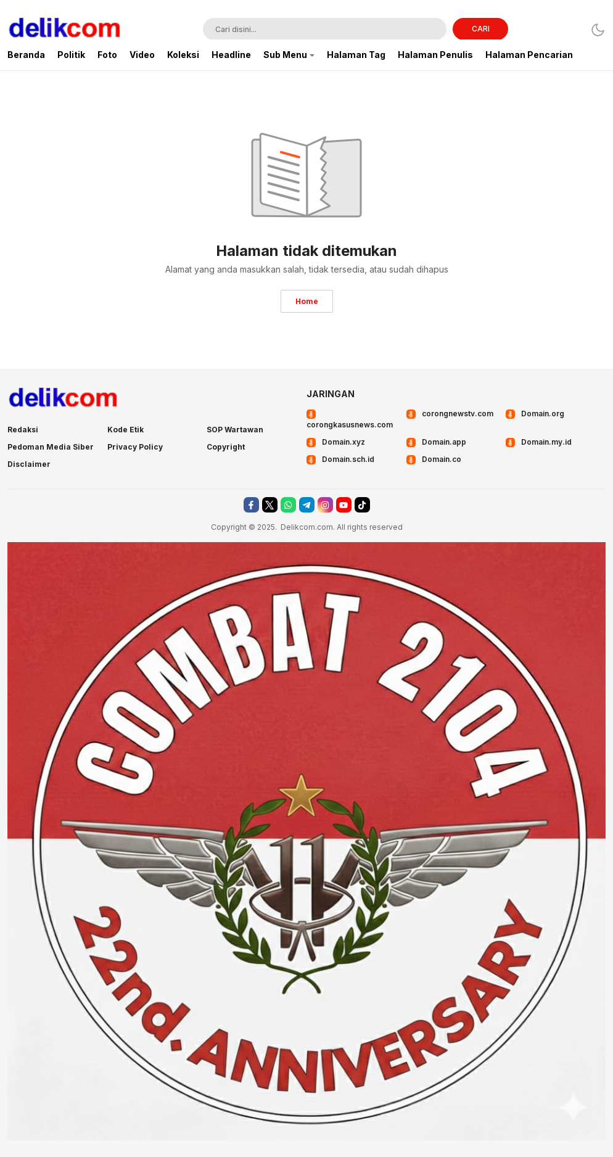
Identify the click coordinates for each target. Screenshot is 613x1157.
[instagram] (325, 505)
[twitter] (270, 505)
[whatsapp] (288, 505)
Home (306, 301)
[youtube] (344, 505)
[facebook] (251, 505)
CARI (481, 28)
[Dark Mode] (598, 30)
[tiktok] (362, 505)
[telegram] (307, 505)
